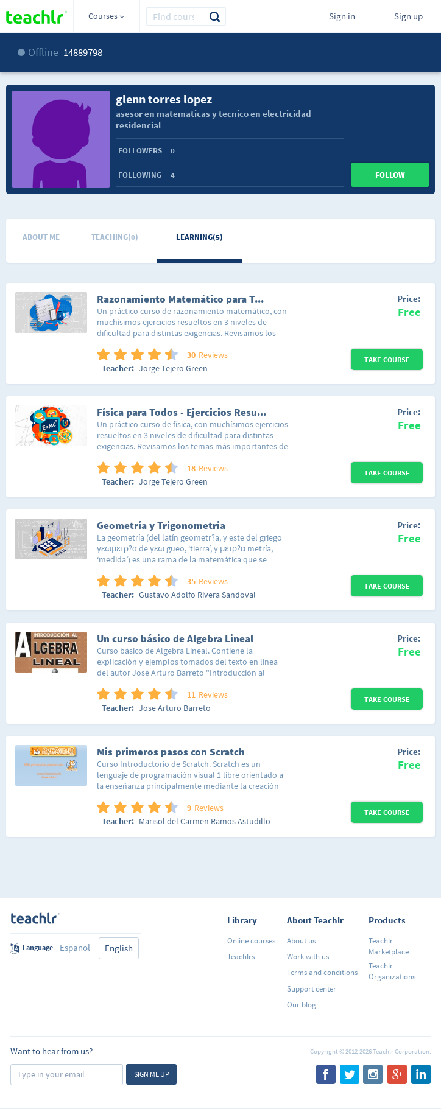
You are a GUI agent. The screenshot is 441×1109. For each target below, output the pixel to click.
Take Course (387, 359)
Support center (311, 989)
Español (75, 947)
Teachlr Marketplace (389, 946)
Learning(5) (199, 237)
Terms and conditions (322, 972)
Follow (390, 175)
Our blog (301, 1004)
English (119, 948)
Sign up (408, 16)
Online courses (251, 941)
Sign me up (151, 1074)
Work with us (308, 956)
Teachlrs (241, 956)
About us (301, 941)
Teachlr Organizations (392, 971)
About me (41, 237)
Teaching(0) (114, 237)
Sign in (342, 16)
